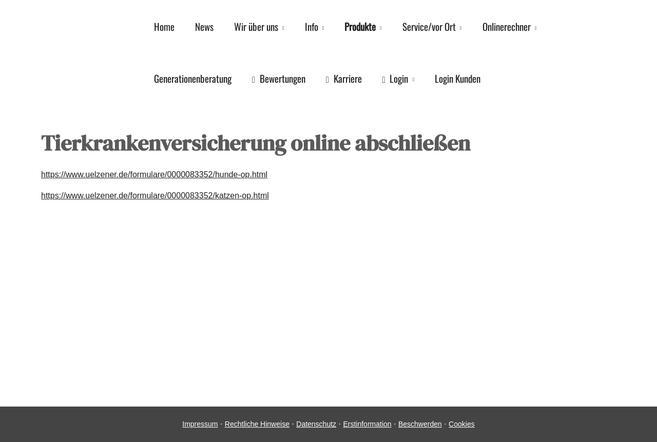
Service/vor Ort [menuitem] (429, 26)
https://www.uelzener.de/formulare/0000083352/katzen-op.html (155, 195)
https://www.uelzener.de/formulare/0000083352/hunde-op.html (154, 174)
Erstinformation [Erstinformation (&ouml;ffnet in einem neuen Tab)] (367, 424)
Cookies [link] (462, 424)
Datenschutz (316, 424)
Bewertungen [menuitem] (278, 78)
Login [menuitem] (395, 78)
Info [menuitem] (311, 26)
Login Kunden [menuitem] (457, 78)
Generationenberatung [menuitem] (192, 78)
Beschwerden (420, 424)
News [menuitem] (204, 26)
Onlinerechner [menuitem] (506, 26)
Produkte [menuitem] (360, 26)
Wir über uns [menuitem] (256, 26)
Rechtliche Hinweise (257, 424)
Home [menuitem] (164, 26)
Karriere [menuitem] (344, 78)
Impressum (200, 424)
